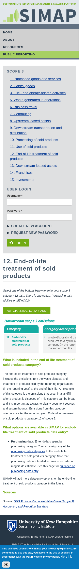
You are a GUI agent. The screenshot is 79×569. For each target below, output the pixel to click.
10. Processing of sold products (34, 140)
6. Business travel (23, 107)
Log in (18, 243)
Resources (13, 47)
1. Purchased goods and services (35, 79)
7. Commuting (20, 114)
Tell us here (37, 536)
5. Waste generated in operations (35, 100)
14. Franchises (21, 173)
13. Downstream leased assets (33, 166)
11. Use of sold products (28, 147)
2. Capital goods (22, 86)
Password (14, 210)
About (8, 39)
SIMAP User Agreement (59, 536)
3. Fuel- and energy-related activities (38, 93)
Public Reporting (19, 54)
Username (14, 195)
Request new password (34, 233)
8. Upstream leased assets (30, 121)
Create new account (31, 226)
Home (8, 32)
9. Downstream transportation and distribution (36, 130)
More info (67, 558)
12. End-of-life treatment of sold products (34, 156)
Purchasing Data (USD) (27, 310)
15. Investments (22, 180)
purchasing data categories (28, 451)
